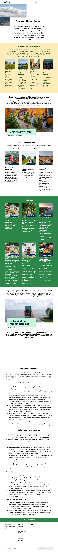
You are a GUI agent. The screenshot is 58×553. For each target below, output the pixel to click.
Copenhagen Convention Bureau (22, 536)
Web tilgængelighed (11, 527)
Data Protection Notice (26, 550)
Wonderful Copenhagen (22, 527)
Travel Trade (22, 539)
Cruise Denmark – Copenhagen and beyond (23, 531)
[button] (34, 2)
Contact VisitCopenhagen (34, 527)
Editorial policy (11, 530)
